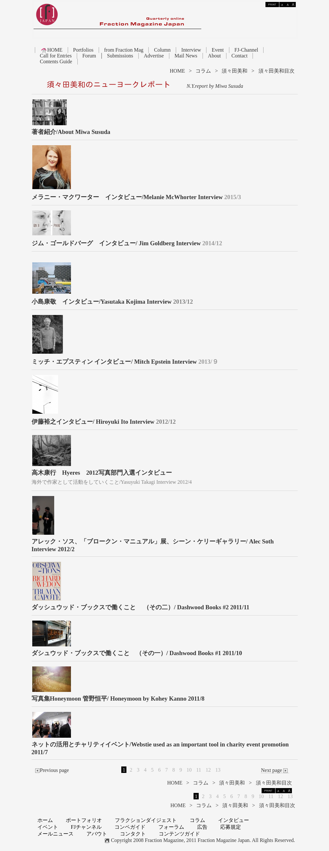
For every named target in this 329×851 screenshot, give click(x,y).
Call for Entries (56, 55)
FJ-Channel (246, 50)
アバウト (96, 833)
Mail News (185, 55)
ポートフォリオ (84, 820)
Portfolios (83, 50)
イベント (47, 827)
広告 (202, 827)
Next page (275, 770)
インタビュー (233, 820)
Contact (240, 55)
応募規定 (230, 827)
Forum (89, 55)
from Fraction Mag (124, 50)
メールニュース (55, 833)
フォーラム (171, 827)
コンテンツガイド (179, 833)
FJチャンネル (86, 827)
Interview (191, 50)
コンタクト (133, 833)
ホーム (45, 820)
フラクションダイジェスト (146, 820)
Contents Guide (56, 61)
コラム (203, 71)
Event (218, 50)
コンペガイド (130, 827)
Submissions (120, 55)
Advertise (154, 55)
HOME (51, 50)
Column (162, 50)
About (214, 55)
